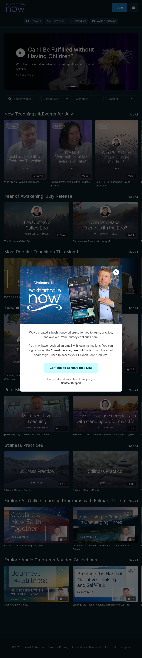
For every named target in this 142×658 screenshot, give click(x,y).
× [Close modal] (116, 272)
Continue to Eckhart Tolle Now (71, 367)
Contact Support (71, 383)
